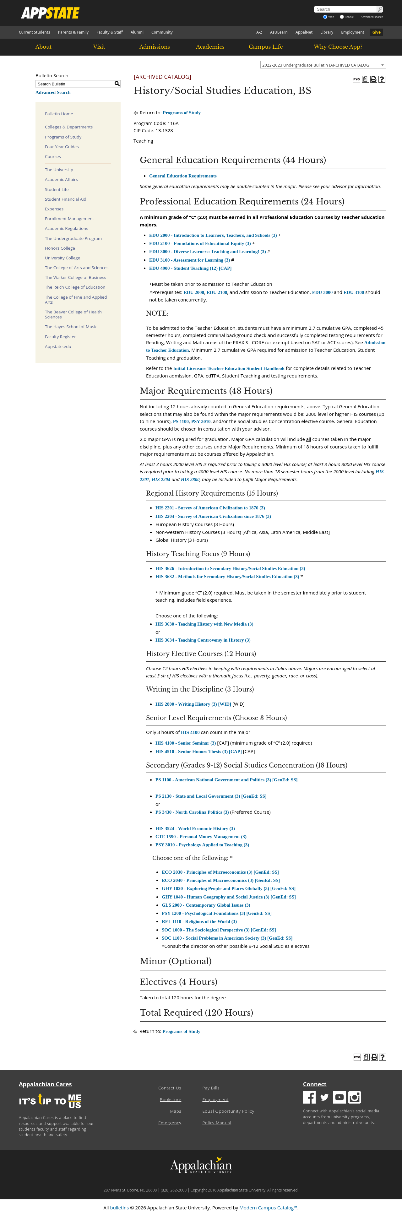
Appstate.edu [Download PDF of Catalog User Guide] (58, 346)
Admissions (154, 47)
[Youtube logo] (339, 1098)
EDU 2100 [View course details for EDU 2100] (217, 292)
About (43, 47)
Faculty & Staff (109, 32)
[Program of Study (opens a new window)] (365, 79)
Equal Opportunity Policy (228, 1111)
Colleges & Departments (69, 127)
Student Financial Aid (65, 199)
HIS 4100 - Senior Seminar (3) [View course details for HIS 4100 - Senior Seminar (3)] (185, 743)
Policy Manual (216, 1123)
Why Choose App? (338, 47)
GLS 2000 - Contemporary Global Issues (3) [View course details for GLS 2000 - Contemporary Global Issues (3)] (206, 905)
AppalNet (304, 32)
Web (328, 17)
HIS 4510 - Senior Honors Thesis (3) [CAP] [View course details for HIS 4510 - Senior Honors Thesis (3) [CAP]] (198, 751)
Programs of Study (63, 137)
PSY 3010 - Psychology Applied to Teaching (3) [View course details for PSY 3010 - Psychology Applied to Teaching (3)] (202, 844)
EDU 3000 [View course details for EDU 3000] (322, 292)
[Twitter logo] (324, 1098)
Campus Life (266, 47)
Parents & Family (73, 32)
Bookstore (170, 1099)
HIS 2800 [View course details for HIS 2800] (190, 479)
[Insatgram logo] (354, 1098)
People (347, 17)
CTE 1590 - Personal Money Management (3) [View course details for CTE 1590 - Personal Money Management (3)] (201, 836)
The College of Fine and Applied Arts (76, 299)
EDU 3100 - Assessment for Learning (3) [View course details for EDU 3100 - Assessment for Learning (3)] (189, 260)
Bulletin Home (59, 114)
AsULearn (279, 32)
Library (326, 32)
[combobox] (323, 64)
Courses (53, 156)
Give (376, 32)
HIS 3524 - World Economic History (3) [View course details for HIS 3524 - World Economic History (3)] (195, 828)
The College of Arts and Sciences (76, 267)
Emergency (169, 1123)
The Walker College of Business (75, 277)
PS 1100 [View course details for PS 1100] (181, 421)
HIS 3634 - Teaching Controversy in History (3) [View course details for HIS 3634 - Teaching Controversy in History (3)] (203, 640)
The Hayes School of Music (71, 326)
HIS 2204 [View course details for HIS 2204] (161, 479)
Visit (99, 47)
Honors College (60, 248)
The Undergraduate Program (73, 238)
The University (59, 169)
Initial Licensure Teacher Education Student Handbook (228, 368)
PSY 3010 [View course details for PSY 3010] (201, 421)
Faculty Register (60, 336)
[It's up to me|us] (50, 1110)
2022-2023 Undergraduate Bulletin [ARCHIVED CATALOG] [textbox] (316, 65)
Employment (352, 32)
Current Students (34, 32)
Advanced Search (53, 92)
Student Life (57, 189)
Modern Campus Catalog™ (268, 1207)
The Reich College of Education (75, 287)
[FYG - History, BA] (356, 79)
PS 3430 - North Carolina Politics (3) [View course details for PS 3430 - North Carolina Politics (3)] (192, 812)
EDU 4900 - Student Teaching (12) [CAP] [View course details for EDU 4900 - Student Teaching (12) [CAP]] (190, 268)
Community (162, 32)
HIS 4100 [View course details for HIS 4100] (190, 732)
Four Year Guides (62, 146)
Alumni (137, 32)
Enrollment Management (69, 218)
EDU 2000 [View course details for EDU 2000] (194, 292)
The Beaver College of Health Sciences (73, 314)
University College (62, 258)
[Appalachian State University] (144, 13)
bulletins (119, 1207)
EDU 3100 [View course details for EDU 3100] (354, 292)
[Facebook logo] (309, 1098)
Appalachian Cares (45, 1084)
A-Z (259, 32)
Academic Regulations (66, 228)
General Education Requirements (183, 175)
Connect (315, 1084)
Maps (176, 1111)
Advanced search (372, 17)
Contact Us (169, 1088)
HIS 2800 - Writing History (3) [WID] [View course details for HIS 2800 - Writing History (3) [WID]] (193, 704)
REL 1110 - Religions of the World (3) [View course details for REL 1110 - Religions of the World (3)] (199, 921)
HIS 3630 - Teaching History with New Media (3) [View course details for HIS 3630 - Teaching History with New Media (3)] (204, 624)
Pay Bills (211, 1088)
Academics (210, 47)
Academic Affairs (61, 179)
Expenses (54, 209)
